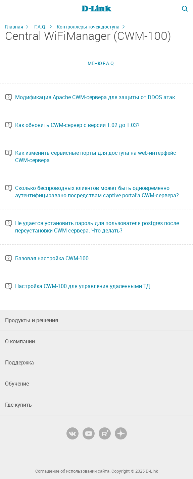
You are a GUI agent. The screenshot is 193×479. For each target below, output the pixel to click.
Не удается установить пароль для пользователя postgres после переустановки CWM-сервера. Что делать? (97, 226)
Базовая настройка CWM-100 (52, 258)
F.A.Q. (40, 26)
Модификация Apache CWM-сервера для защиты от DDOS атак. (95, 97)
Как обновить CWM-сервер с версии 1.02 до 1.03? (77, 125)
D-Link (152, 471)
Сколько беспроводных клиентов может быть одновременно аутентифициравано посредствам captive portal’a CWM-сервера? (97, 191)
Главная (14, 26)
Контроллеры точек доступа (88, 26)
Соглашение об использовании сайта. (72, 471)
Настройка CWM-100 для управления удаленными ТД (82, 286)
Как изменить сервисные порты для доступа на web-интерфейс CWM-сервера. (95, 156)
